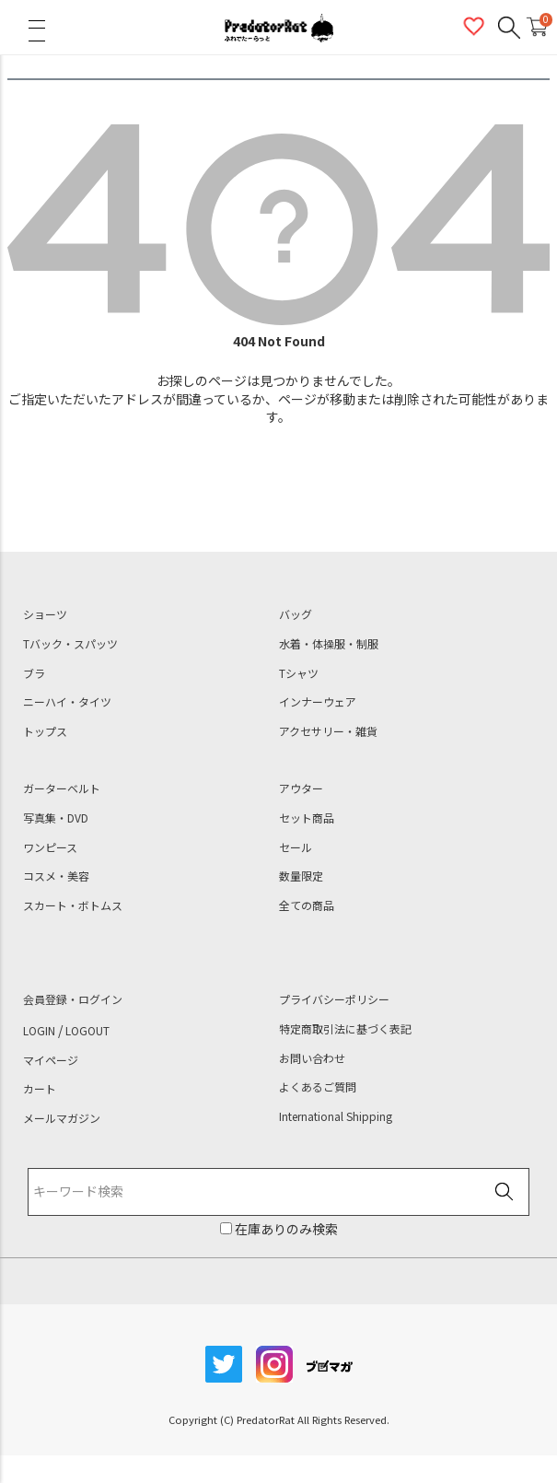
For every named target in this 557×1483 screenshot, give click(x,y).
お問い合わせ (312, 1058)
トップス (45, 731)
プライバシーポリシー (334, 999)
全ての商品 (306, 905)
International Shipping (335, 1116)
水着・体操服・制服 (328, 643)
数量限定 (301, 876)
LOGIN (39, 1030)
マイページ (50, 1060)
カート (39, 1088)
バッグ (295, 614)
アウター (301, 788)
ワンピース (50, 847)
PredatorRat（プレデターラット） (279, 27)
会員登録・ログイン (72, 999)
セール (295, 847)
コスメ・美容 (56, 876)
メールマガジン (61, 1118)
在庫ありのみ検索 (285, 1229)
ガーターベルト (61, 788)
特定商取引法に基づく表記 (345, 1029)
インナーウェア (317, 702)
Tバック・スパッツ (70, 643)
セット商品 (306, 818)
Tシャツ (299, 673)
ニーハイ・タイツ (67, 702)
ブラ (34, 673)
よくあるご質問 (317, 1087)
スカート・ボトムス (72, 905)
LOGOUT (87, 1030)
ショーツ (45, 614)
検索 (504, 1193)
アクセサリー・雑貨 (328, 731)
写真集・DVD (55, 818)
